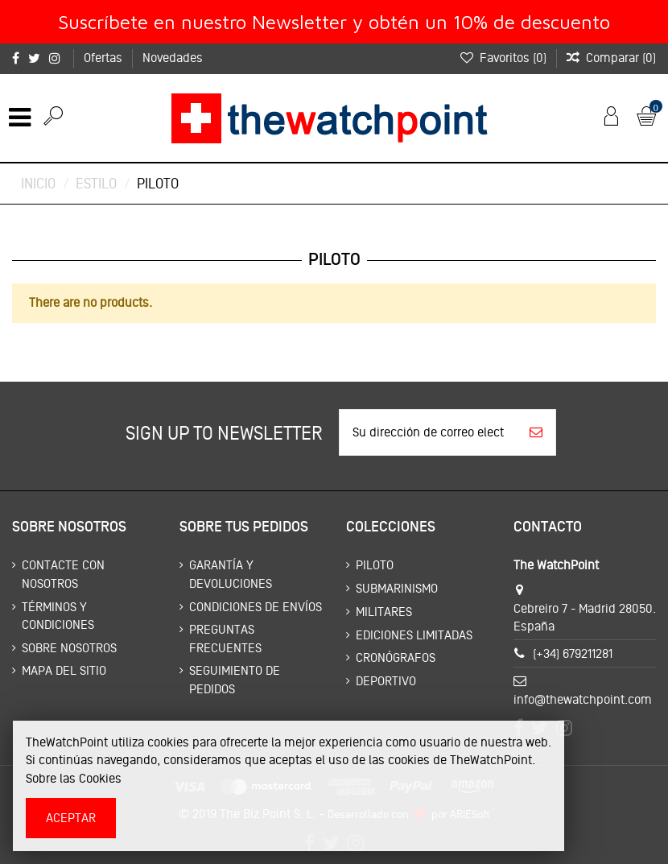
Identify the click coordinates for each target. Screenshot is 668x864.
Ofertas (105, 57)
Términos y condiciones (58, 615)
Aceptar (71, 817)
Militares (384, 611)
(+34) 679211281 (572, 653)
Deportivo (386, 680)
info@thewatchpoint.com (582, 699)
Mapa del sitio (64, 670)
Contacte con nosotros (63, 573)
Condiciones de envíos (255, 606)
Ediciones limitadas (414, 635)
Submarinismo (397, 588)
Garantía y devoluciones (230, 573)
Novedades (172, 57)
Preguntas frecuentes (225, 638)
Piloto (375, 565)
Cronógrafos (395, 657)
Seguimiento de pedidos (234, 679)
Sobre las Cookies (74, 778)
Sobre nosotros (69, 647)
